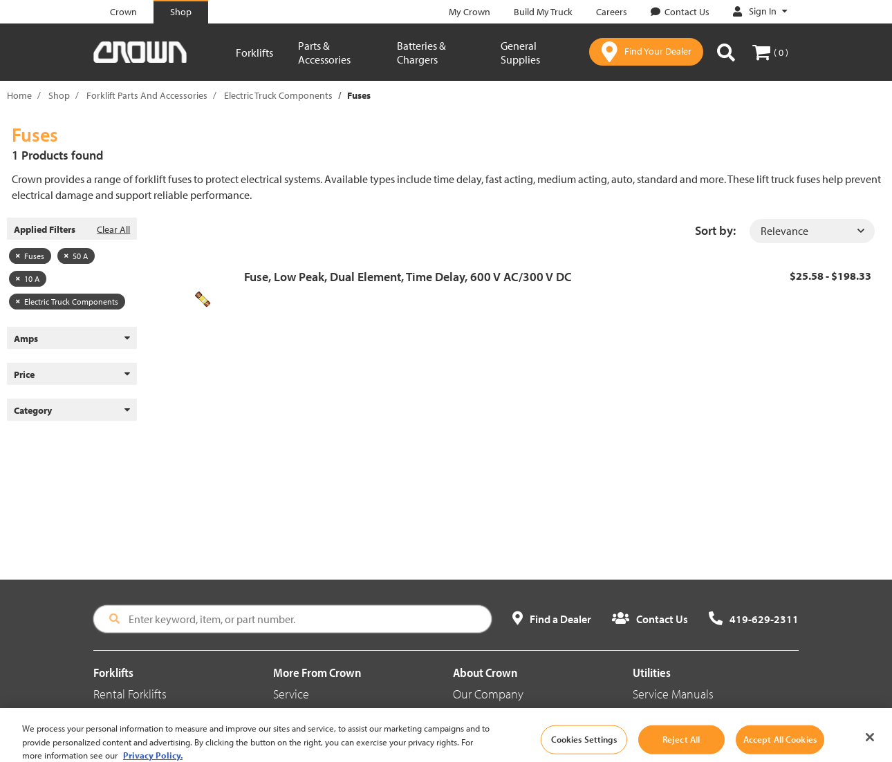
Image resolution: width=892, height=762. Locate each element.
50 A (76, 256)
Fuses (30, 256)
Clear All (113, 229)
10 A (27, 279)
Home (19, 95)
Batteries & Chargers (421, 52)
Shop (59, 95)
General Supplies (520, 52)
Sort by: (715, 230)
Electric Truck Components (278, 95)
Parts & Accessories (324, 52)
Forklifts (254, 52)
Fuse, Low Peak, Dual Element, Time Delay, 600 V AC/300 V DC (408, 277)
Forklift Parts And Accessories (146, 95)
